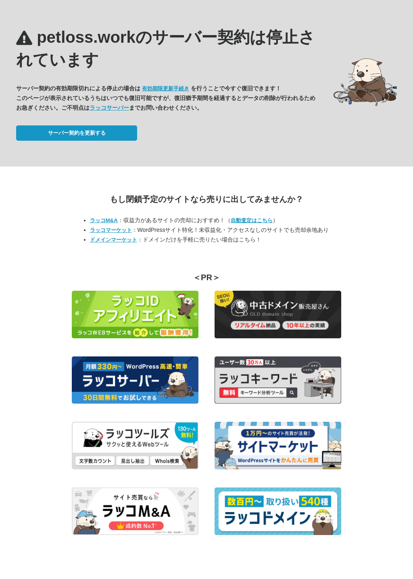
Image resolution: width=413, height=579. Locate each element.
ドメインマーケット (113, 240)
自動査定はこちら (252, 220)
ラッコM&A (104, 220)
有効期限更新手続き (165, 88)
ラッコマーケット (111, 230)
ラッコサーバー (109, 107)
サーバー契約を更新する (77, 133)
